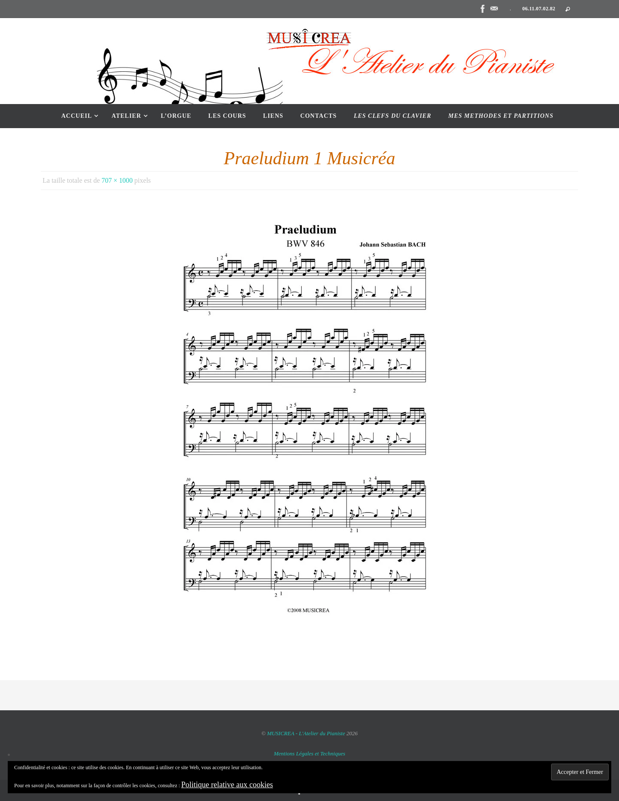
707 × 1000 (117, 180)
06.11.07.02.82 (538, 9)
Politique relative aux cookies (227, 784)
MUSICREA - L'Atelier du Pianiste (306, 733)
